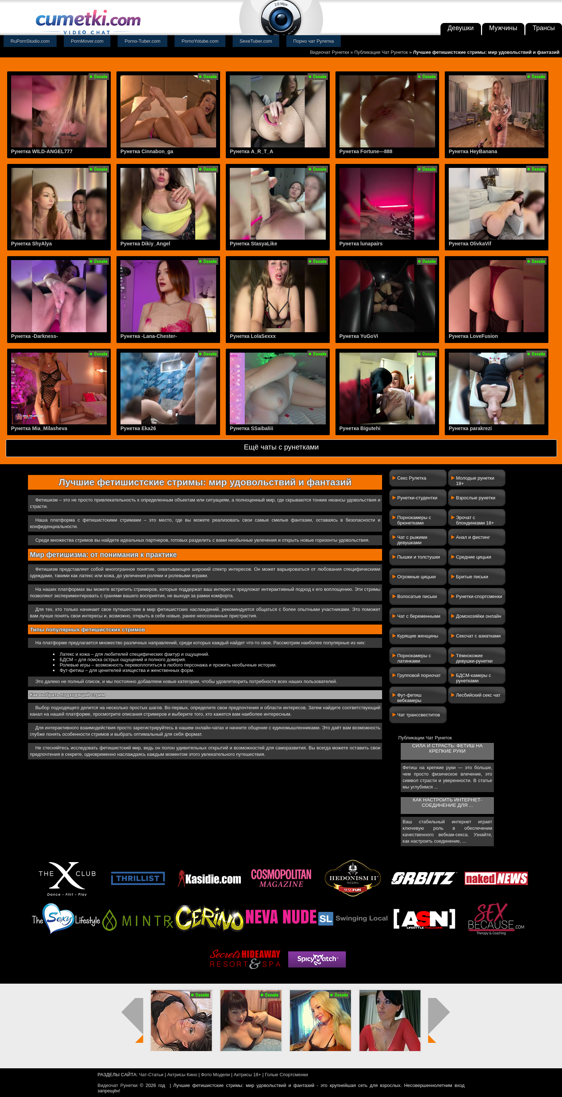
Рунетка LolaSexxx (253, 336)
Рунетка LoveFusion (473, 336)
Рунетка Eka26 (138, 428)
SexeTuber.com (256, 41)
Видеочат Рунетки (329, 52)
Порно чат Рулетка (313, 41)
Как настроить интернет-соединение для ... (447, 802)
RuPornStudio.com (30, 41)
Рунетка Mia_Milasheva (39, 428)
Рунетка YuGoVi (358, 336)
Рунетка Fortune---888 (365, 151)
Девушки (461, 28)
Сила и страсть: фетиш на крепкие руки (447, 748)
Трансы (544, 28)
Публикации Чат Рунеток (381, 52)
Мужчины (503, 28)
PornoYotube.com (200, 41)
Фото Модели (215, 1074)
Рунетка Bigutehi (360, 428)
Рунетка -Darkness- (34, 336)
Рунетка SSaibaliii (251, 428)
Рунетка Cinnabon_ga (146, 151)
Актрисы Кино (182, 1074)
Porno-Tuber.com (143, 41)
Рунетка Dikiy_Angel (145, 243)
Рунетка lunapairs (361, 243)
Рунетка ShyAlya (31, 243)
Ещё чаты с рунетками (281, 447)
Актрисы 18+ (247, 1074)
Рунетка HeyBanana (473, 151)
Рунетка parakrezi (470, 428)
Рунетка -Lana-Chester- (148, 336)
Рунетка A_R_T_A (251, 151)
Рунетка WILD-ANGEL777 (42, 151)
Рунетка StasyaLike (253, 243)
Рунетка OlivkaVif (470, 243)
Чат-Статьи (151, 1074)
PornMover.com (87, 41)
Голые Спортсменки (286, 1074)
